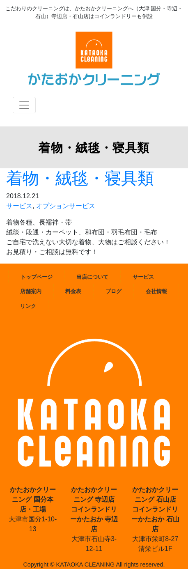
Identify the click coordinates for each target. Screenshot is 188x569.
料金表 (73, 291)
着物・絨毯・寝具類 (80, 178)
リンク (28, 306)
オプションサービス (65, 205)
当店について (92, 277)
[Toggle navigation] (24, 105)
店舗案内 (30, 291)
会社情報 (156, 291)
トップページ (37, 277)
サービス (19, 205)
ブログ (113, 291)
